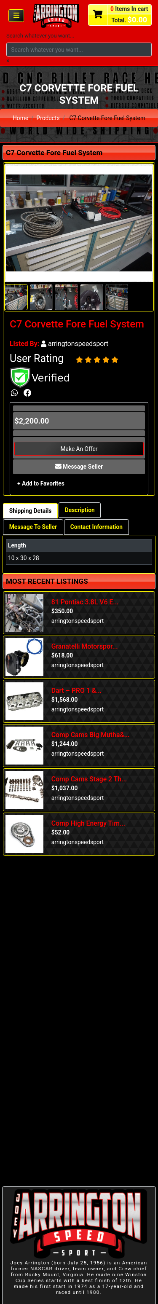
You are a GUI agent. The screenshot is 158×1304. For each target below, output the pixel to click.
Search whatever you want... (40, 35)
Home (20, 118)
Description (80, 510)
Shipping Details (30, 510)
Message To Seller (33, 526)
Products (47, 118)
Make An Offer (79, 448)
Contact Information (96, 526)
